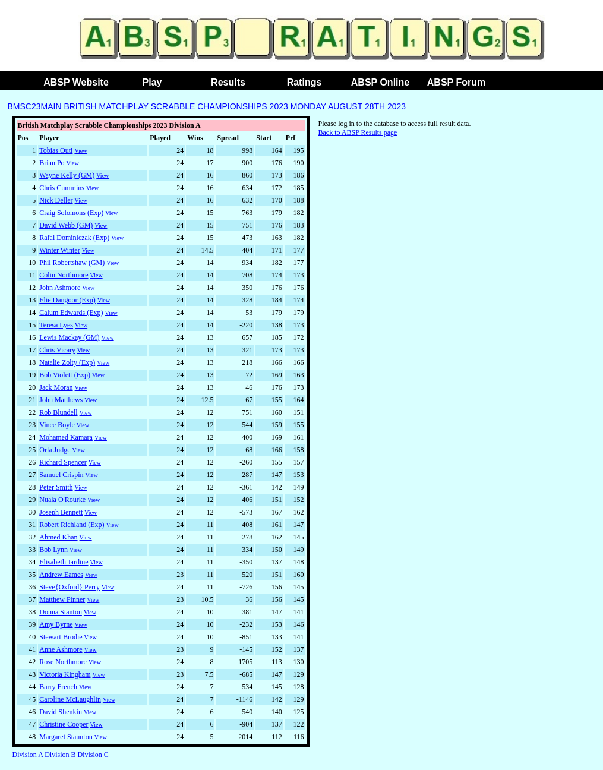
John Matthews (61, 400)
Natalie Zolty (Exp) (67, 362)
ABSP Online (380, 82)
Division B (60, 754)
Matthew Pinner (62, 599)
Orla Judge (54, 450)
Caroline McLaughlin (70, 699)
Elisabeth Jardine (63, 562)
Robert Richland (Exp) (71, 524)
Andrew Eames (61, 574)
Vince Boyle (57, 425)
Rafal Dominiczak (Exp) (74, 237)
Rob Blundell (58, 412)
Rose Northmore (63, 662)
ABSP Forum (456, 82)
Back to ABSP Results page (357, 132)
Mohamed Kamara (66, 437)
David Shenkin (60, 712)
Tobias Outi (55, 150)
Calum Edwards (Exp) (71, 312)
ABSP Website (76, 82)
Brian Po (51, 163)
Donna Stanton (60, 612)
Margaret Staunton (65, 737)
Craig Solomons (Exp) (71, 213)
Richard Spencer (63, 462)
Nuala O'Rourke (62, 500)
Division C (93, 754)
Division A (27, 754)
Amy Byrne (55, 624)
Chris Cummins (61, 188)
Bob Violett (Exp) (64, 375)
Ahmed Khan (58, 537)
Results (228, 82)
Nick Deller (55, 200)
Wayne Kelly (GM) (66, 175)
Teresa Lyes (56, 325)
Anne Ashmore (60, 649)
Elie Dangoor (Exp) (67, 300)
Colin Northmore (63, 275)
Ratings (304, 82)
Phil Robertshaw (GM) (72, 262)
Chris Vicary (57, 350)
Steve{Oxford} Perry (69, 587)
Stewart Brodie (60, 637)
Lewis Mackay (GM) (69, 337)
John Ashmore (59, 287)
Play (152, 82)
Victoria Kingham (64, 674)
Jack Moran (55, 387)
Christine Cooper (63, 724)
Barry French (58, 687)
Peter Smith (55, 487)
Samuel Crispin (61, 475)
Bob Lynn (53, 549)
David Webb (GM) (66, 225)
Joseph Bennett (61, 512)
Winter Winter (59, 250)
